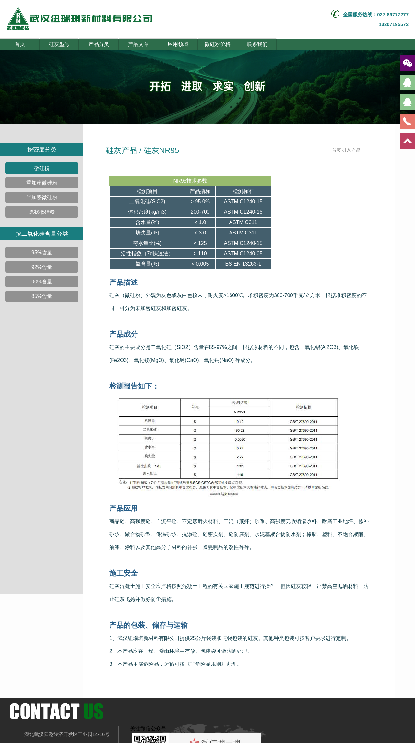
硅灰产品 (351, 150)
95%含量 (41, 252)
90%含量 (41, 281)
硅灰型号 (59, 44)
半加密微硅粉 (41, 197)
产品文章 (138, 44)
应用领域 (178, 44)
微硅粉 (42, 168)
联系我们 (257, 44)
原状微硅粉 (42, 212)
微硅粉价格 (218, 44)
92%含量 (41, 267)
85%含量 (41, 296)
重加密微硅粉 (41, 183)
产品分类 (99, 44)
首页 (20, 44)
